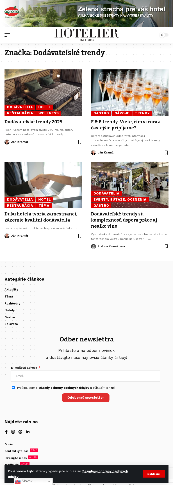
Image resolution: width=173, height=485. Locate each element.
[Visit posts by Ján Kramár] (7, 141)
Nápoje (121, 113)
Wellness (49, 113)
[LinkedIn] (27, 432)
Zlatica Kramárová (111, 245)
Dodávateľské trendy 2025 (33, 121)
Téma (44, 205)
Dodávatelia (20, 107)
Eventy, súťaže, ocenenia (119, 199)
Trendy (142, 113)
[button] (154, 474)
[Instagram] (13, 432)
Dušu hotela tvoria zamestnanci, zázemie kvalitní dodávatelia (41, 216)
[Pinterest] (20, 432)
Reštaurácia (20, 113)
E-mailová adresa (24, 367)
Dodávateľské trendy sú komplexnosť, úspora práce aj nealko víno (124, 219)
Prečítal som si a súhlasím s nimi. (66, 387)
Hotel (44, 107)
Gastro (101, 113)
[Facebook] (6, 432)
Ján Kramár (19, 141)
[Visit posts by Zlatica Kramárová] (93, 245)
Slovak (23, 481)
